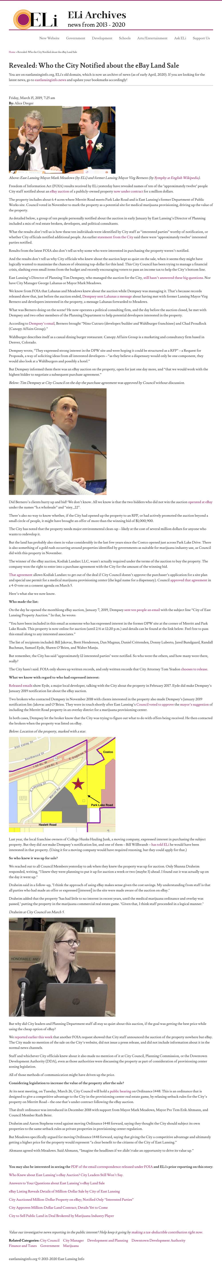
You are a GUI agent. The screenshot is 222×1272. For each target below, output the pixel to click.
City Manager (73, 1240)
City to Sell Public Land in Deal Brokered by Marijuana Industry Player (61, 1216)
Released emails (20, 685)
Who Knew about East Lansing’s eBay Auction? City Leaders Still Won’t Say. (66, 1175)
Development (102, 38)
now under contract (128, 191)
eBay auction (59, 191)
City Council (49, 1240)
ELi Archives (97, 15)
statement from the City (115, 237)
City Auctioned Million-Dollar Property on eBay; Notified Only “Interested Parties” (71, 1199)
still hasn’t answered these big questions (173, 278)
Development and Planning (107, 1240)
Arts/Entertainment (152, 38)
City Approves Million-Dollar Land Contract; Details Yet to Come (58, 1207)
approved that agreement (188, 580)
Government (75, 38)
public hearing (120, 1091)
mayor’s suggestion (194, 704)
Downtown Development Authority (158, 1240)
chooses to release (194, 669)
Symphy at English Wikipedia (176, 178)
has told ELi (160, 844)
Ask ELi (180, 38)
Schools (125, 38)
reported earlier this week (34, 1037)
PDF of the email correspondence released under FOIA (112, 1167)
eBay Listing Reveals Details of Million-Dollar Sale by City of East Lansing (64, 1191)
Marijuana (71, 1246)
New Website (49, 38)
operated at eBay (200, 502)
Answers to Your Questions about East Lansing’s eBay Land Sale (57, 1183)
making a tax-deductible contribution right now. (167, 1232)
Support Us (201, 38)
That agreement (20, 575)
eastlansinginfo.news (50, 80)
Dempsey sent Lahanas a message (107, 296)
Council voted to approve (155, 704)
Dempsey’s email (42, 323)
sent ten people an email (142, 610)
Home (12, 52)
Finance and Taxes (23, 1246)
